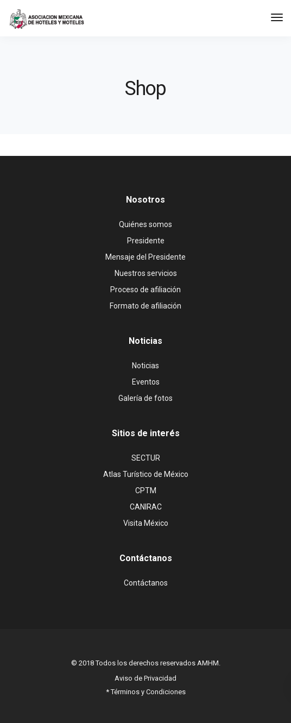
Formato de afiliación (145, 305)
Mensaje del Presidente (145, 257)
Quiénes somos (145, 224)
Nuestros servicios (146, 273)
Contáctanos (146, 583)
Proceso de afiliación (145, 289)
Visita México (145, 523)
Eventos (146, 382)
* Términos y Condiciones (146, 692)
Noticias (145, 365)
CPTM (145, 490)
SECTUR (145, 458)
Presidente (146, 240)
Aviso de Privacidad (145, 678)
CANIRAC (146, 506)
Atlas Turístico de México (145, 474)
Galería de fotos (145, 398)
